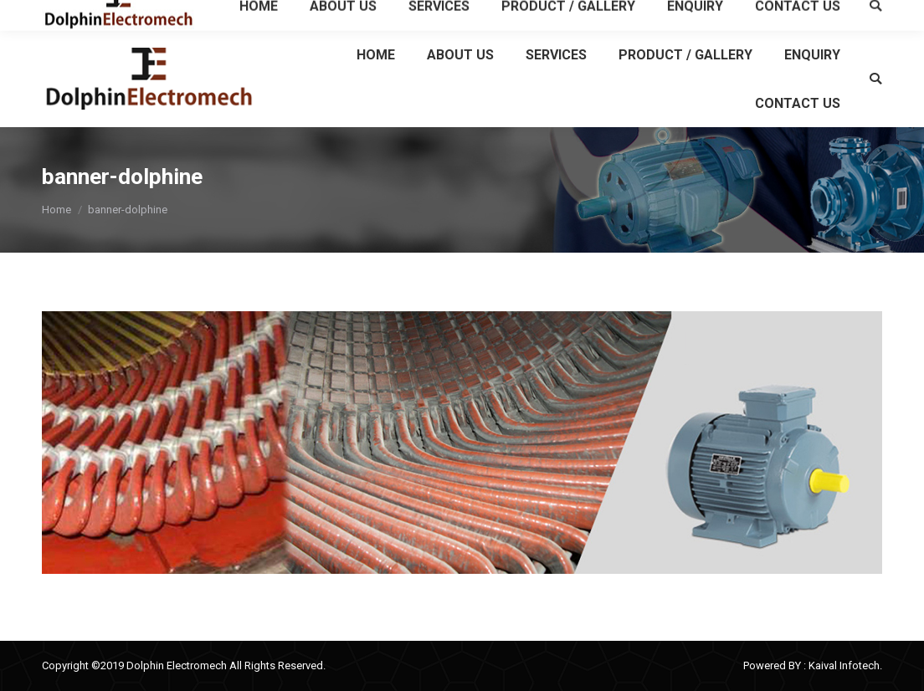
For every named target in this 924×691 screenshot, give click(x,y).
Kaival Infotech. (845, 665)
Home (56, 209)
